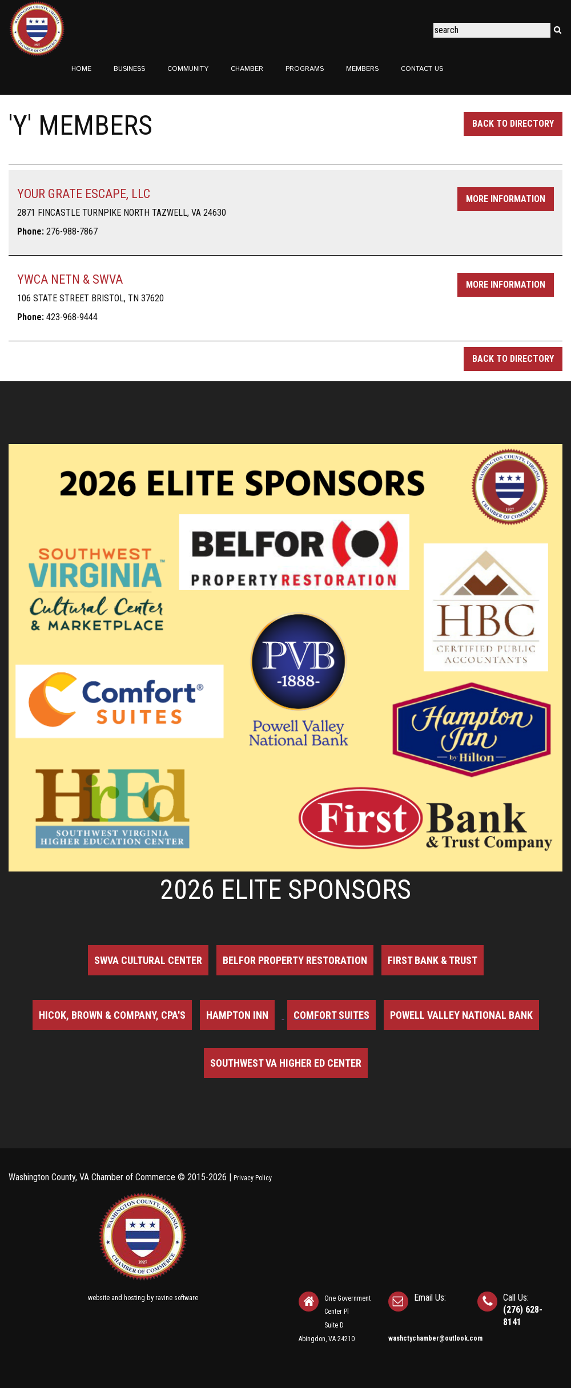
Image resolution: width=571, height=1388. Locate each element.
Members (362, 69)
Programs (305, 69)
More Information (505, 198)
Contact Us (422, 69)
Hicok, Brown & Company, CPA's (112, 1015)
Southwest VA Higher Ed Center (285, 1063)
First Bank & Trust (432, 960)
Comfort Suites (331, 1015)
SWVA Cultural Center (148, 960)
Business (129, 69)
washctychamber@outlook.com (435, 1338)
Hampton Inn (237, 1015)
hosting (134, 1298)
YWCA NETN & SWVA (70, 279)
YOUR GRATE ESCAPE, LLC (83, 194)
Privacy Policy (253, 1178)
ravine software (176, 1298)
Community (187, 69)
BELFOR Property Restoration (295, 960)
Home (81, 69)
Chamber (247, 69)
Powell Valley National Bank (461, 1015)
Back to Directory (513, 123)
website (99, 1298)
